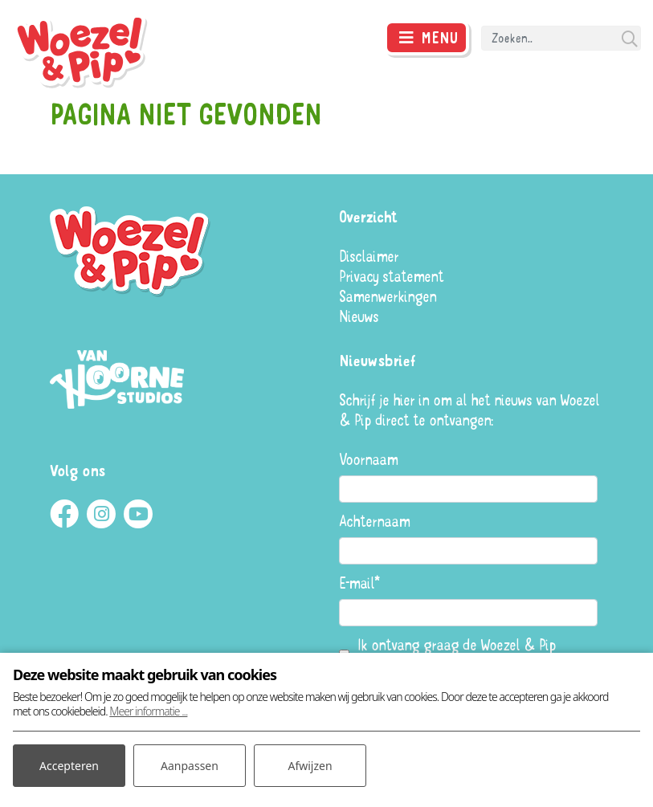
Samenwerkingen (387, 296)
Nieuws (358, 316)
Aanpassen (189, 765)
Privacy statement (391, 276)
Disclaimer (368, 256)
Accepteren (69, 765)
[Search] (561, 38)
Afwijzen (310, 765)
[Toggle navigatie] (426, 37)
